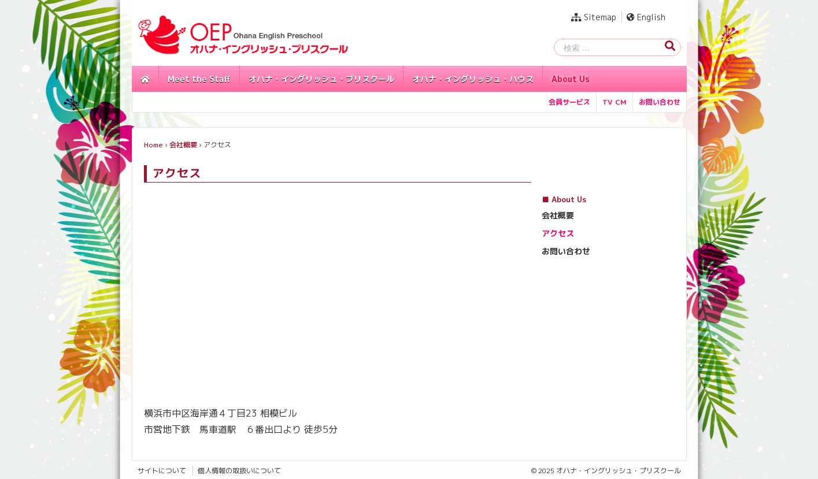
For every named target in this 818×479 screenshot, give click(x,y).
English (646, 17)
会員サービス (569, 102)
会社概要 (183, 145)
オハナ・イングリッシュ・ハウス (473, 78)
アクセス (558, 233)
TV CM (614, 102)
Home (153, 145)
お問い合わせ (659, 102)
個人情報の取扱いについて (239, 471)
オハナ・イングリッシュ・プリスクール (321, 78)
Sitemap (593, 17)
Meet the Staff (199, 78)
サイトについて (162, 471)
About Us (570, 78)
